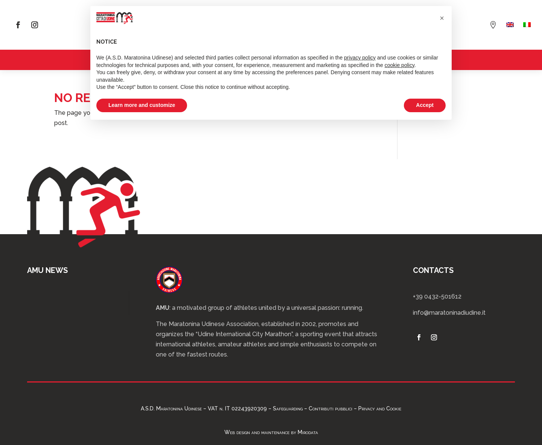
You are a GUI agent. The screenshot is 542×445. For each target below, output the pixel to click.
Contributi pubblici (330, 408)
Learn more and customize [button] (141, 105)
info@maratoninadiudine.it (449, 312)
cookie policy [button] (399, 65)
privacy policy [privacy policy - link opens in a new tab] (360, 58)
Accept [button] (425, 105)
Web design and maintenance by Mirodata (271, 432)
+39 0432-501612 (437, 296)
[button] (442, 18)
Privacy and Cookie (379, 408)
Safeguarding (288, 408)
